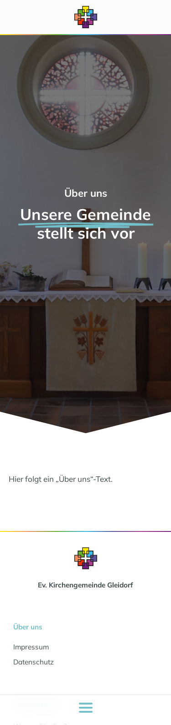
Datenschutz (33, 662)
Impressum (31, 647)
